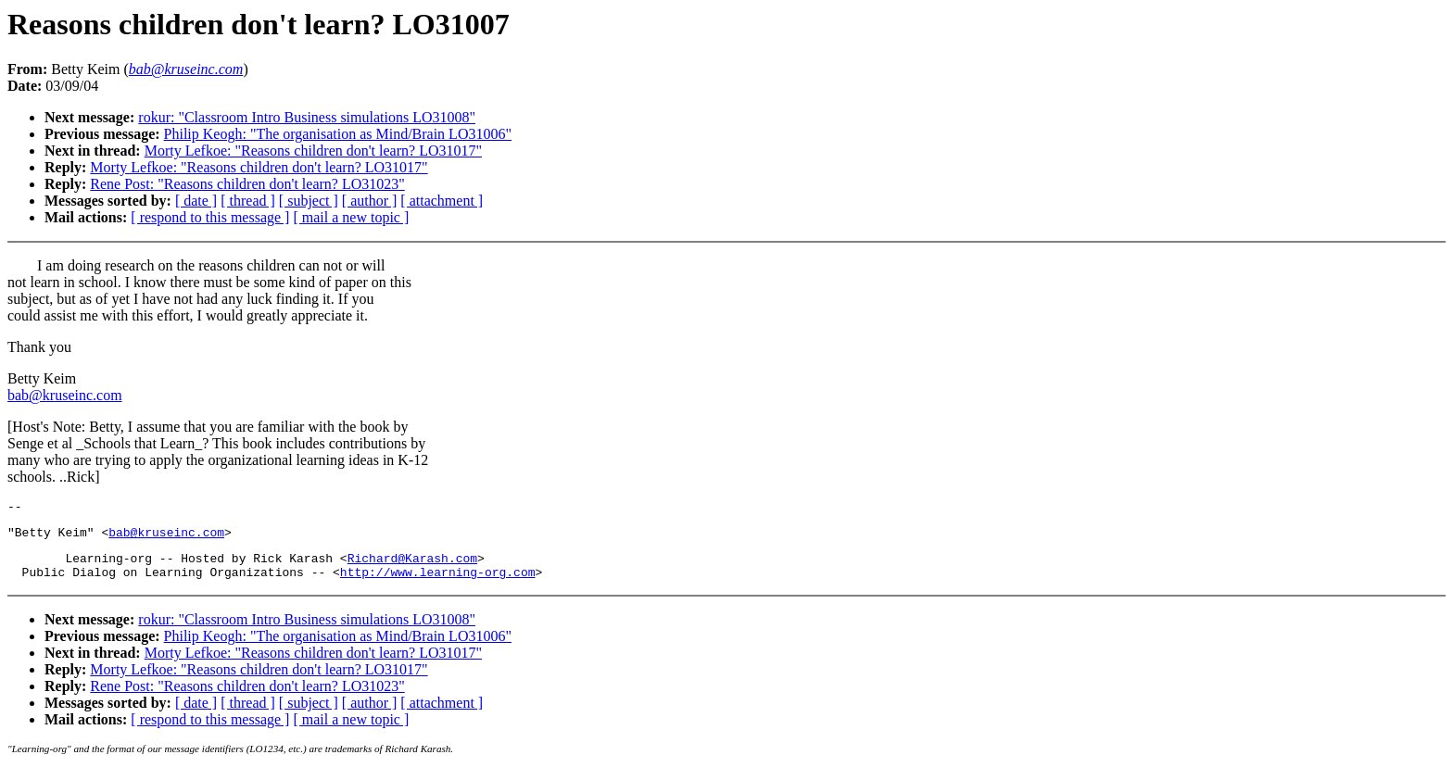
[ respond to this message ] (210, 217)
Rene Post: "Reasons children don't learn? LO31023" (247, 184)
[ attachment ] (441, 200)
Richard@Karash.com (412, 566)
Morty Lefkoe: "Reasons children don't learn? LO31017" (313, 150)
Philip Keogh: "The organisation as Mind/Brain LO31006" (338, 134)
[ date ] (196, 200)
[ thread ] (248, 200)
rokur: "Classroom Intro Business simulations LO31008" (306, 117)
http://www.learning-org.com (438, 582)
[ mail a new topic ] (351, 217)
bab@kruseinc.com (64, 395)
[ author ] (370, 200)
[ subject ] (308, 200)
